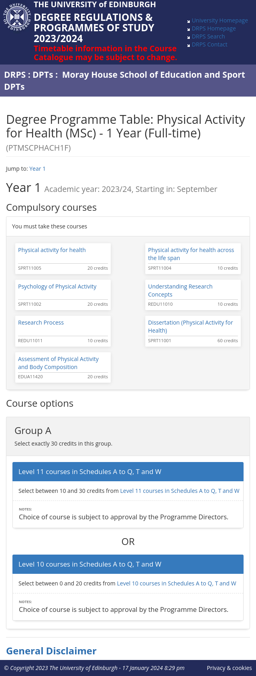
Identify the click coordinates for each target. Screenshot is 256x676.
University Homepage (220, 20)
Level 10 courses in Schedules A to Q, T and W (176, 583)
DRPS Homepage (214, 28)
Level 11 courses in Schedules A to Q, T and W (179, 490)
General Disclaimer (51, 650)
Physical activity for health (52, 250)
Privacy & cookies (229, 668)
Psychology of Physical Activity (57, 286)
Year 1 (37, 168)
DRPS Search (208, 36)
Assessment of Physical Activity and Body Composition (58, 363)
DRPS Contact (210, 44)
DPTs (43, 74)
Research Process (41, 322)
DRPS (15, 74)
